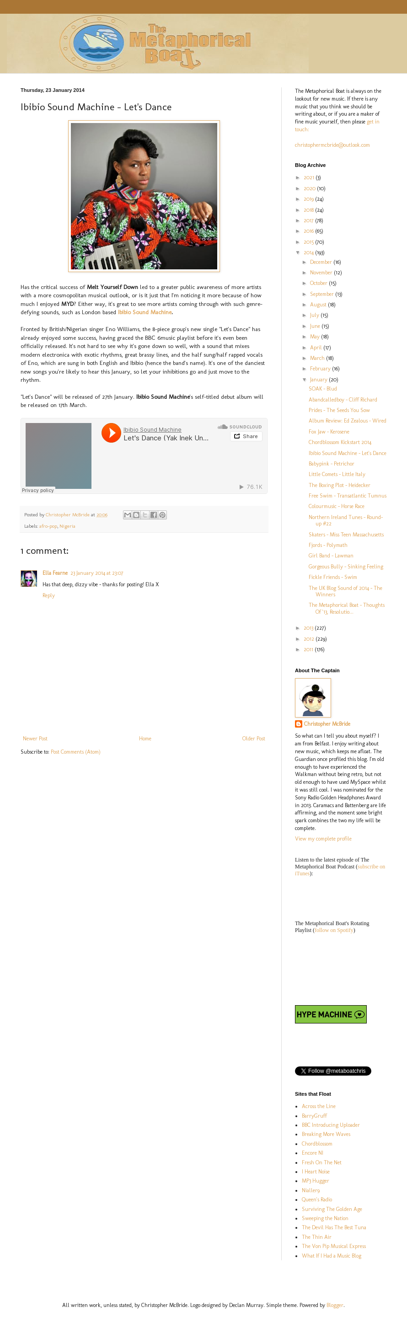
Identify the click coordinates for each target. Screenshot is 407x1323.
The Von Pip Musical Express (334, 1246)
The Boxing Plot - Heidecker (339, 485)
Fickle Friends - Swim (333, 577)
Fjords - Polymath (328, 545)
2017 (309, 220)
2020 (310, 188)
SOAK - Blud (323, 389)
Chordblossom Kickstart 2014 (340, 442)
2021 (310, 177)
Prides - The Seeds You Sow (339, 410)
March (318, 358)
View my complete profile (323, 839)
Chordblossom (317, 1144)
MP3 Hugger (315, 1181)
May (315, 336)
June (315, 326)
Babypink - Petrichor (331, 464)
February (321, 368)
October (319, 283)
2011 (309, 649)
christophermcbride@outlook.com (332, 145)
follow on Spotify (334, 930)
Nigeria (67, 526)
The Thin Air (317, 1237)
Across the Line (319, 1106)
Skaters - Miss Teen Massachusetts (346, 534)
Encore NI (312, 1153)
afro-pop (48, 526)
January (319, 379)
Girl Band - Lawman (331, 555)
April (316, 347)
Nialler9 (311, 1190)
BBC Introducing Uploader (331, 1125)
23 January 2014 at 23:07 (96, 573)
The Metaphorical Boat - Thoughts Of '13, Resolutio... (347, 608)
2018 (309, 210)
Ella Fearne (55, 573)
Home (145, 738)
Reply (49, 595)
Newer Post (35, 738)
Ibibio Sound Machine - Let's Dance (347, 453)
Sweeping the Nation (325, 1218)
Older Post (253, 738)
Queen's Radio (317, 1199)
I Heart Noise (316, 1171)
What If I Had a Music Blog (331, 1256)
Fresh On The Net (322, 1162)
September (322, 294)
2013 (309, 628)
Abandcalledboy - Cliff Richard (343, 399)
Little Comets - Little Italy (337, 474)
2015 (309, 242)
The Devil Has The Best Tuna (334, 1227)
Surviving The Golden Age (332, 1209)
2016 (309, 231)
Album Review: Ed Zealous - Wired (347, 421)
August (319, 304)
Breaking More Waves (326, 1134)
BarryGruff (314, 1116)
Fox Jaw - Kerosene (329, 432)
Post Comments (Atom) (76, 752)
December (321, 262)
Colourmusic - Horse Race (336, 506)
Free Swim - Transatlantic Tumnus (347, 496)
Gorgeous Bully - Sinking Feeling (346, 566)
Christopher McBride (327, 724)
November (322, 272)
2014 (309, 252)
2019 (309, 199)
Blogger (335, 1305)
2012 (310, 639)
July (315, 315)
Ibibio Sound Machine (144, 312)
